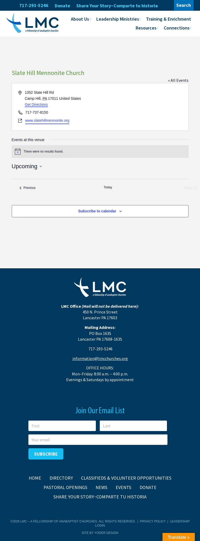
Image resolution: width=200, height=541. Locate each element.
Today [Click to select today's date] (108, 187)
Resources (146, 28)
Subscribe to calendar (97, 211)
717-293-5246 (33, 5)
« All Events (178, 80)
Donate (62, 6)
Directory (61, 478)
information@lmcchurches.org (100, 358)
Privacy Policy (153, 521)
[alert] (100, 151)
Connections (177, 28)
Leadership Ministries (117, 19)
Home (35, 478)
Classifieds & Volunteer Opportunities (126, 478)
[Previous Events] (28, 188)
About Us (80, 19)
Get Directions (36, 104)
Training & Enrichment (168, 19)
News (101, 487)
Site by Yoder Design (100, 533)
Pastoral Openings (65, 487)
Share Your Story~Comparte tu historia (117, 6)
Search (183, 5)
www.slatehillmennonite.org (47, 120)
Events (123, 487)
